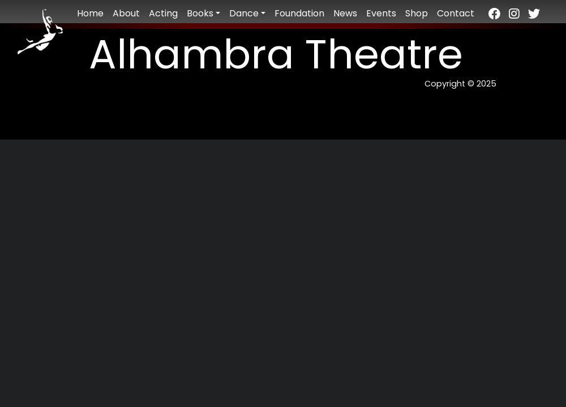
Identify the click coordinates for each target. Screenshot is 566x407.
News (345, 13)
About (126, 13)
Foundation (299, 13)
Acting (163, 13)
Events (381, 13)
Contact (455, 13)
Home (90, 13)
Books (200, 13)
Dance (244, 13)
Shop (416, 13)
